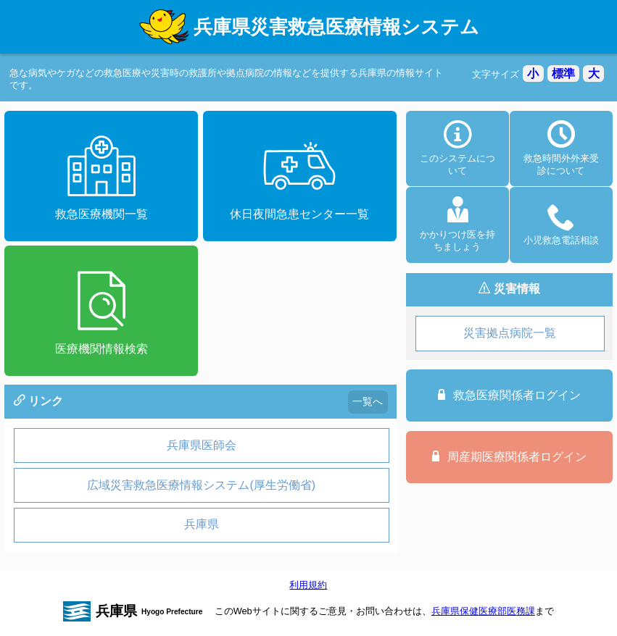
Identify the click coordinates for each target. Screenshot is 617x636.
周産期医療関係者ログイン (509, 456)
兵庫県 (201, 524)
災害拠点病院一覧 (509, 333)
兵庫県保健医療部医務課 (483, 611)
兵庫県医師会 (201, 445)
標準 (563, 73)
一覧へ (367, 401)
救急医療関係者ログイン (509, 394)
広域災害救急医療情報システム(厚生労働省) (201, 485)
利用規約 (308, 584)
